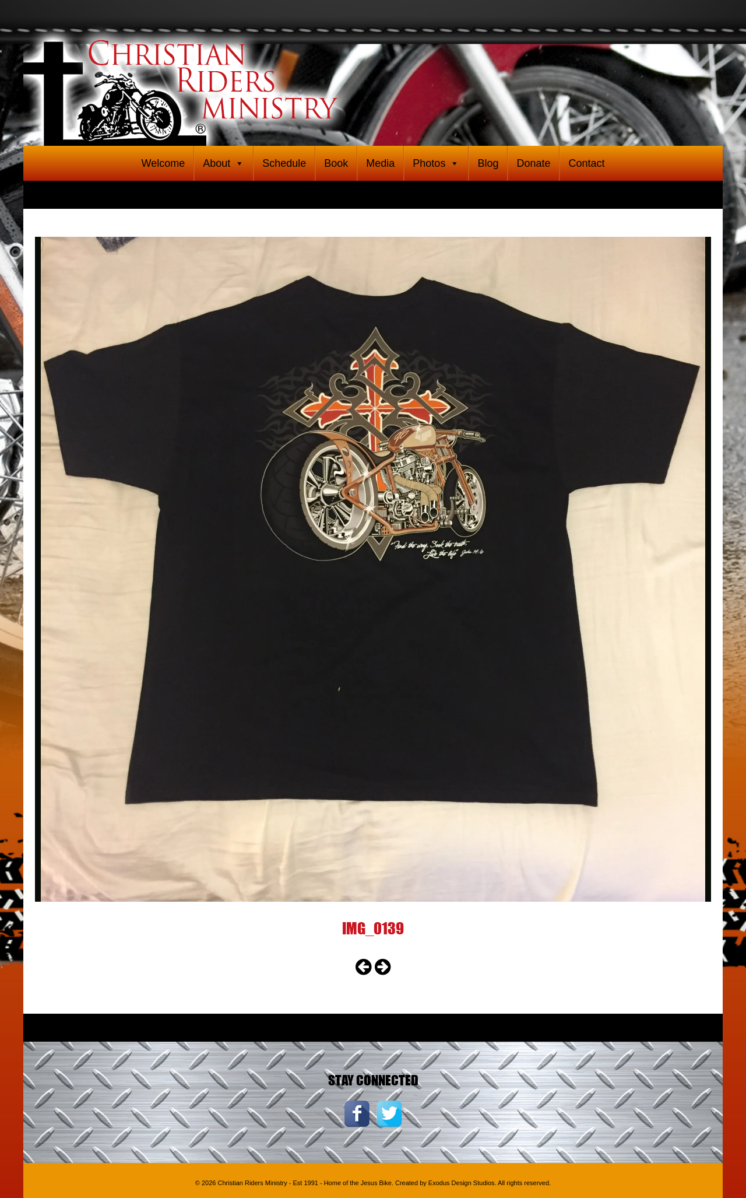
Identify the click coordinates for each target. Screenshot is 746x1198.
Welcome (163, 163)
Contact (586, 163)
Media (380, 163)
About (223, 163)
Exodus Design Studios (461, 1182)
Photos (436, 163)
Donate (533, 163)
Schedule (284, 163)
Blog (487, 163)
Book (336, 163)
